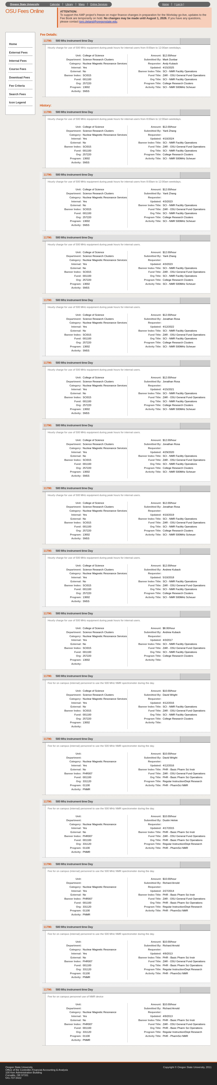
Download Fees (19, 77)
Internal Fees (18, 60)
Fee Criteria (17, 85)
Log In (179, 4)
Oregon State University (24, 4)
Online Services (98, 4)
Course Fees (17, 69)
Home (165, 4)
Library (69, 4)
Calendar (55, 4)
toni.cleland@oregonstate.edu (98, 21)
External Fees (18, 52)
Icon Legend (17, 102)
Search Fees (17, 94)
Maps (82, 4)
